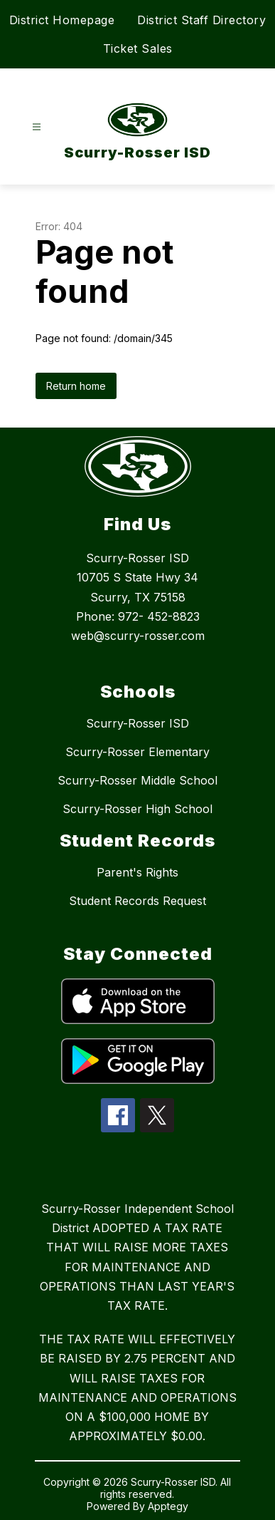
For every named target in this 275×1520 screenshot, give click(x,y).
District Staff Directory (201, 20)
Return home (76, 386)
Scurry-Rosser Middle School (137, 780)
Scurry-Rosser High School (137, 809)
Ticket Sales (138, 48)
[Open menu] (36, 127)
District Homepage (62, 20)
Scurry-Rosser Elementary (137, 752)
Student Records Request (137, 901)
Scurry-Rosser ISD (137, 723)
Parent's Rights (137, 872)
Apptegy (168, 1506)
